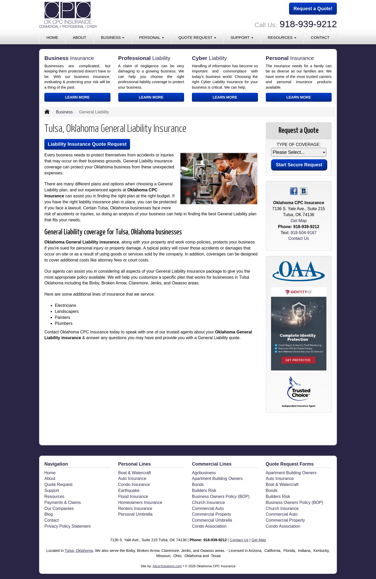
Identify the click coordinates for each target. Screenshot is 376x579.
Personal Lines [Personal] (134, 464)
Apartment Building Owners (217, 478)
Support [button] (242, 37)
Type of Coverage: (299, 144)
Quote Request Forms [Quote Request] (290, 464)
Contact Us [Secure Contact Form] (298, 238)
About (79, 37)
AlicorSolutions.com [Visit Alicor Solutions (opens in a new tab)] (167, 566)
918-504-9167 (304, 232)
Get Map (299, 220)
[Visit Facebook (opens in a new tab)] (294, 191)
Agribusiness (204, 473)
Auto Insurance (132, 478)
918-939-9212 (308, 24)
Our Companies (59, 508)
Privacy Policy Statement (67, 526)
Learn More (77, 97)
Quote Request (58, 484)
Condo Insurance (134, 484)
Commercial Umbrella (212, 520)
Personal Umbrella (135, 514)
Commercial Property (211, 514)
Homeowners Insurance (140, 502)
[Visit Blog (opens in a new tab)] (303, 191)
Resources (54, 496)
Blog (48, 514)
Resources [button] (282, 37)
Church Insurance (208, 502)
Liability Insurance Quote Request (88, 144)
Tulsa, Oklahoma (78, 550)
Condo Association (209, 526)
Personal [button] (151, 37)
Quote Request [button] (197, 37)
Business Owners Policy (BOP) (221, 496)
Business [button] (112, 37)
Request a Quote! (312, 8)
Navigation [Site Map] (56, 464)
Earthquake (129, 490)
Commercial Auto (208, 508)
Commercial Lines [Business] (212, 464)
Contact (320, 37)
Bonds (198, 484)
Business (64, 112)
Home (52, 37)
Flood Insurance (133, 496)
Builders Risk (204, 490)
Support (51, 490)
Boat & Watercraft (134, 473)
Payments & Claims (62, 502)
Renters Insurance (135, 508)
